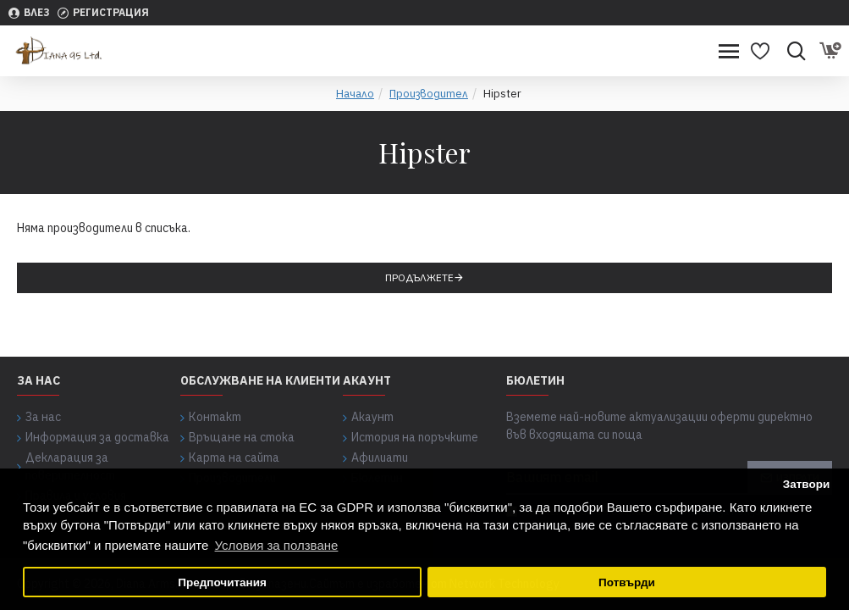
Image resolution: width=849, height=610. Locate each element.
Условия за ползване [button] (277, 545)
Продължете (419, 277)
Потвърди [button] (626, 582)
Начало (355, 93)
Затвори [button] (806, 484)
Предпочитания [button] (222, 582)
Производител (428, 93)
